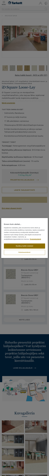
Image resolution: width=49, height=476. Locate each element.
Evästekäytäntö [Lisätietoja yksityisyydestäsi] (35, 239)
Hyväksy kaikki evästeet (24, 246)
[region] (24, 238)
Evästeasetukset (25, 252)
